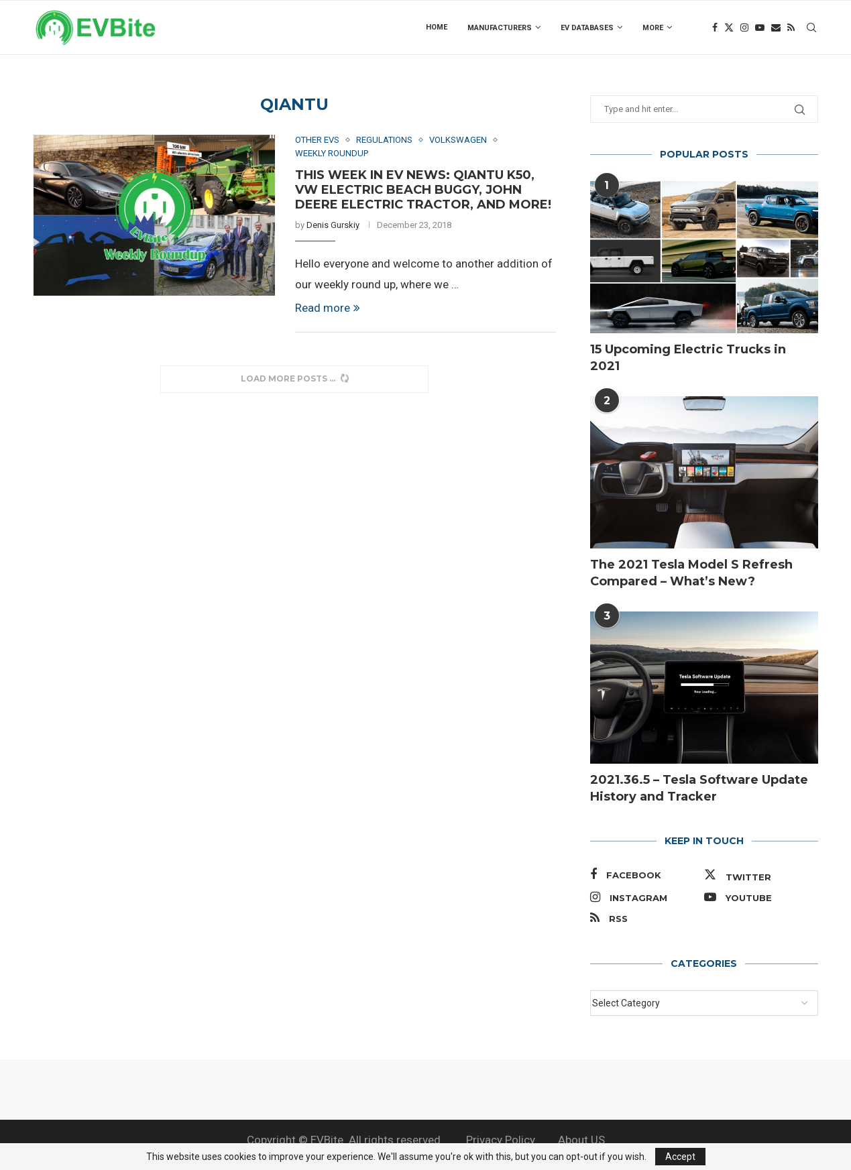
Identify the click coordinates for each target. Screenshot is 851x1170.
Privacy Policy (500, 1140)
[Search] (811, 27)
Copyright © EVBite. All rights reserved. (345, 1140)
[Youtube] (759, 27)
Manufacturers (499, 27)
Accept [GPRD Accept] (680, 1156)
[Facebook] (715, 27)
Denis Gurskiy (332, 225)
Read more (327, 307)
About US (581, 1140)
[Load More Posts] (294, 379)
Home (436, 27)
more (652, 27)
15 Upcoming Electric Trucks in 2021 (688, 357)
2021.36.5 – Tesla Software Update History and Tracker (699, 788)
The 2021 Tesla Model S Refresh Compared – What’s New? (691, 573)
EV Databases (587, 27)
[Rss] (791, 27)
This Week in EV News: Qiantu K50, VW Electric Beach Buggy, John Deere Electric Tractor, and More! (423, 190)
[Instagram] (744, 27)
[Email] (776, 27)
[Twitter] (729, 27)
